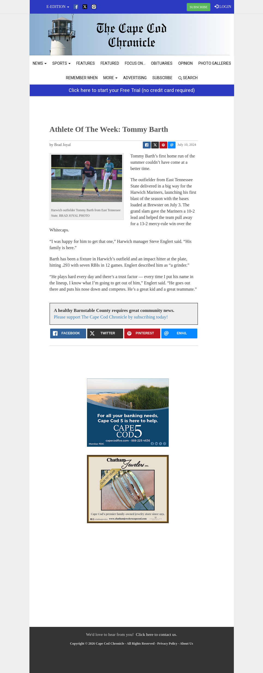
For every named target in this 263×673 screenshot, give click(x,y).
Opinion (185, 63)
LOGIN (222, 6)
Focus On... (135, 63)
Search (188, 78)
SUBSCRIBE (198, 7)
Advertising (135, 78)
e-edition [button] (58, 7)
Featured (110, 63)
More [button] (110, 78)
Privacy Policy (167, 643)
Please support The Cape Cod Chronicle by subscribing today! (111, 317)
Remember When (82, 78)
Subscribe (162, 78)
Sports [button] (61, 63)
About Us (186, 643)
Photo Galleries (214, 63)
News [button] (40, 63)
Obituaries (162, 63)
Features (85, 63)
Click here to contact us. (156, 634)
